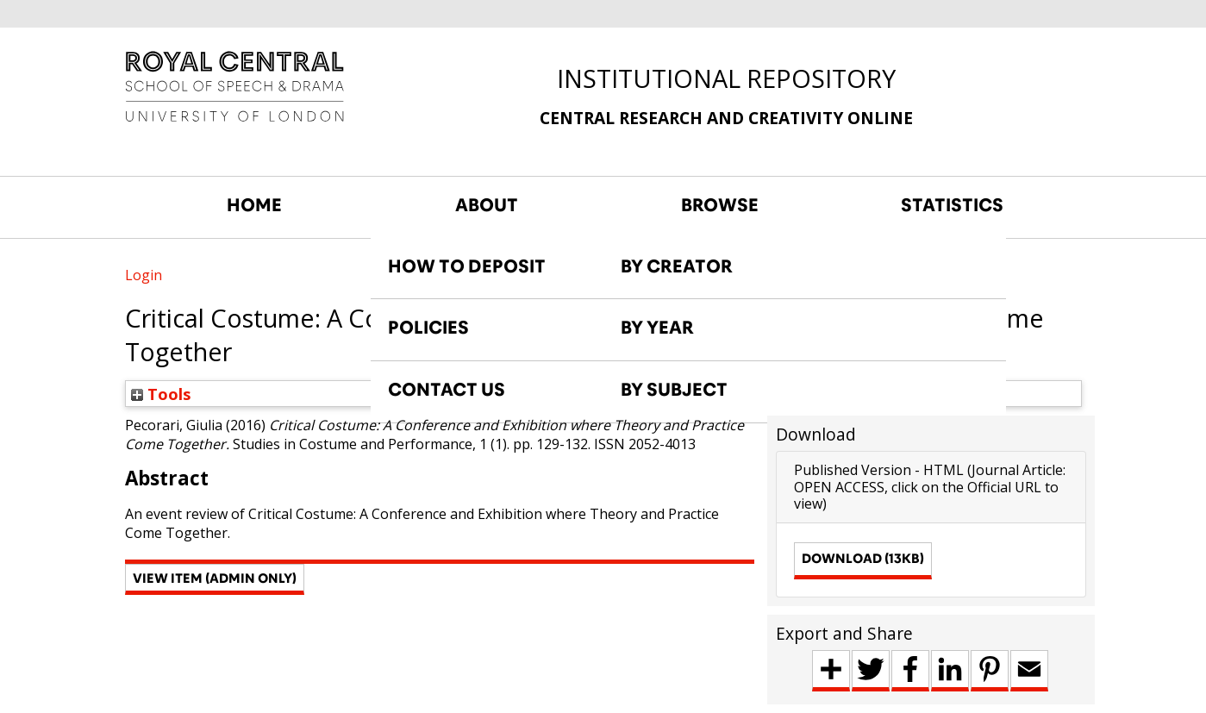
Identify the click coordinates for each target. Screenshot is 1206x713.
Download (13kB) (863, 558)
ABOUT (486, 205)
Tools (161, 393)
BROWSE (720, 205)
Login (143, 275)
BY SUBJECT (674, 389)
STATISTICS (952, 205)
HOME (254, 205)
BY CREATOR (677, 266)
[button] (214, 579)
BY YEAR (657, 327)
